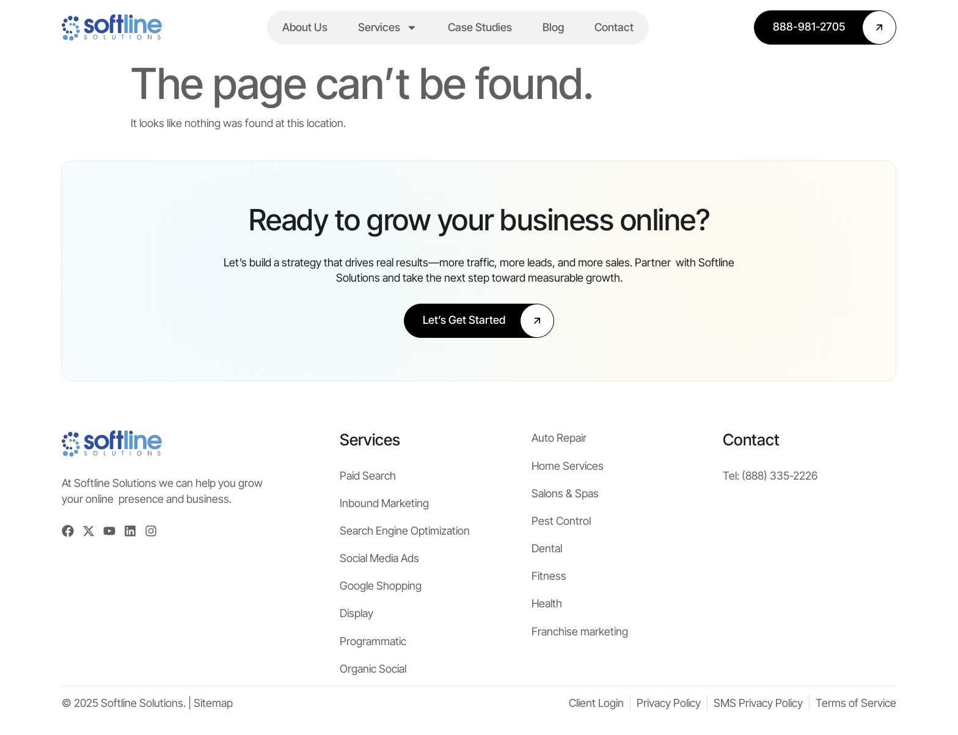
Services (387, 27)
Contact (614, 27)
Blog (553, 27)
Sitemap (213, 703)
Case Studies (480, 27)
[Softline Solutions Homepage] (112, 27)
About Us (304, 27)
